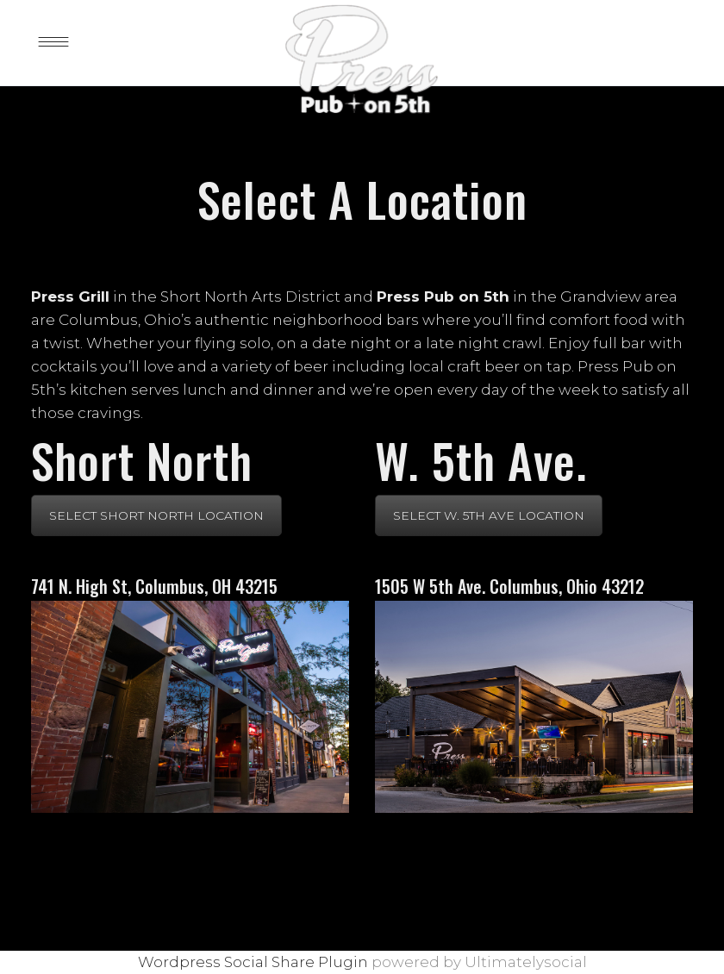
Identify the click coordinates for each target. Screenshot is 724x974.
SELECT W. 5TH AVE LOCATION (488, 515)
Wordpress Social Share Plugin (254, 962)
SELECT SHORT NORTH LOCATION (156, 515)
